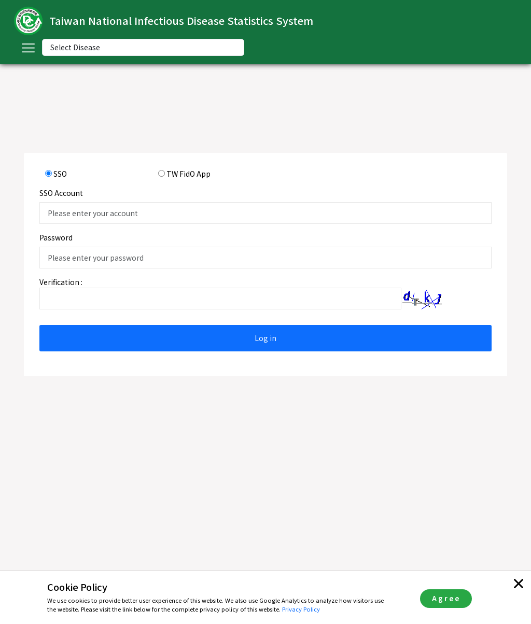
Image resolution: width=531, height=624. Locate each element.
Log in (265, 338)
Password (56, 237)
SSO (60, 173)
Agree (446, 598)
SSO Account (61, 193)
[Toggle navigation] (28, 47)
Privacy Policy (301, 609)
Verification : (60, 282)
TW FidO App (188, 173)
